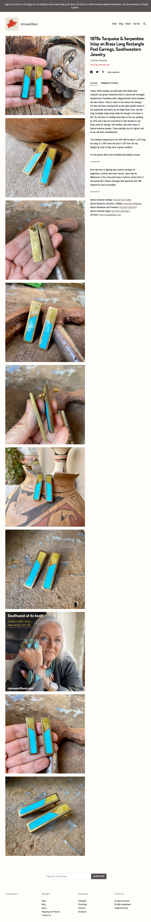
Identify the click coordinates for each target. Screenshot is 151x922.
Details (94, 83)
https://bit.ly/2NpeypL (132, 203)
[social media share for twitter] (97, 72)
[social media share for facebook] (91, 72)
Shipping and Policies (51, 911)
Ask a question (114, 72)
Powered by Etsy (121, 908)
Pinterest (82, 908)
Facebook (82, 911)
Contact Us (46, 915)
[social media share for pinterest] (103, 72)
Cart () (136, 23)
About (128, 23)
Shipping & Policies (109, 83)
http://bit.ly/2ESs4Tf (128, 207)
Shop (114, 23)
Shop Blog (82, 904)
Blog (121, 23)
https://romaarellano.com (110, 214)
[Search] (144, 24)
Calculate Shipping (98, 60)
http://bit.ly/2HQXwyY (120, 211)
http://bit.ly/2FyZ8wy (122, 199)
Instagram (82, 901)
